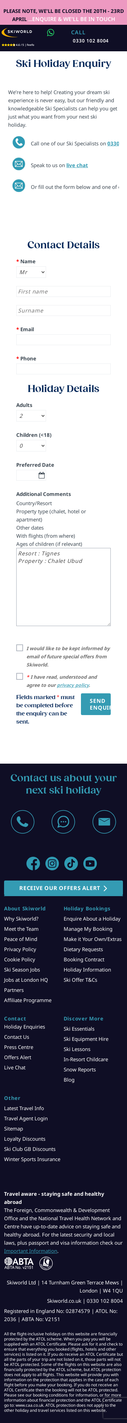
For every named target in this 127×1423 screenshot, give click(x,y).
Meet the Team (21, 928)
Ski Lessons (77, 1049)
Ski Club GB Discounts (30, 1148)
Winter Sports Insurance (32, 1159)
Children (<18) (33, 434)
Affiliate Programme (27, 1000)
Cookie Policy (19, 959)
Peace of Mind (20, 939)
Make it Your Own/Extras (93, 939)
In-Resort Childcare (86, 1059)
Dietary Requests (83, 949)
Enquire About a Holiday (92, 918)
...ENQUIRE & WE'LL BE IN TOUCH (71, 19)
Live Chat (14, 1067)
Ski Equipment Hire (86, 1038)
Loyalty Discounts (24, 1138)
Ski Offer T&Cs (80, 979)
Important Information (30, 1250)
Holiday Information (87, 969)
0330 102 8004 (91, 40)
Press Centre (18, 1047)
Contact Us (16, 1036)
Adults (24, 405)
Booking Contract (84, 959)
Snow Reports (80, 1069)
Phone (26, 358)
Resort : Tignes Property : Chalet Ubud (63, 587)
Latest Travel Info (24, 1108)
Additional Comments (43, 494)
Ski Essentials (79, 1028)
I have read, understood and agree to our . (61, 681)
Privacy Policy (20, 949)
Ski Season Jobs (22, 969)
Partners (14, 989)
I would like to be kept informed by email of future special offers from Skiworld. (68, 656)
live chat (77, 165)
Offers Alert (17, 1057)
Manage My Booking (88, 928)
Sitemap (13, 1128)
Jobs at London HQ (26, 979)
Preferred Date (35, 464)
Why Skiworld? (21, 918)
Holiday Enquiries (24, 1026)
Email (25, 329)
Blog (69, 1079)
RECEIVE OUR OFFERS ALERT (59, 888)
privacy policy (73, 685)
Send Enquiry (100, 704)
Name (26, 261)
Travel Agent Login (26, 1118)
